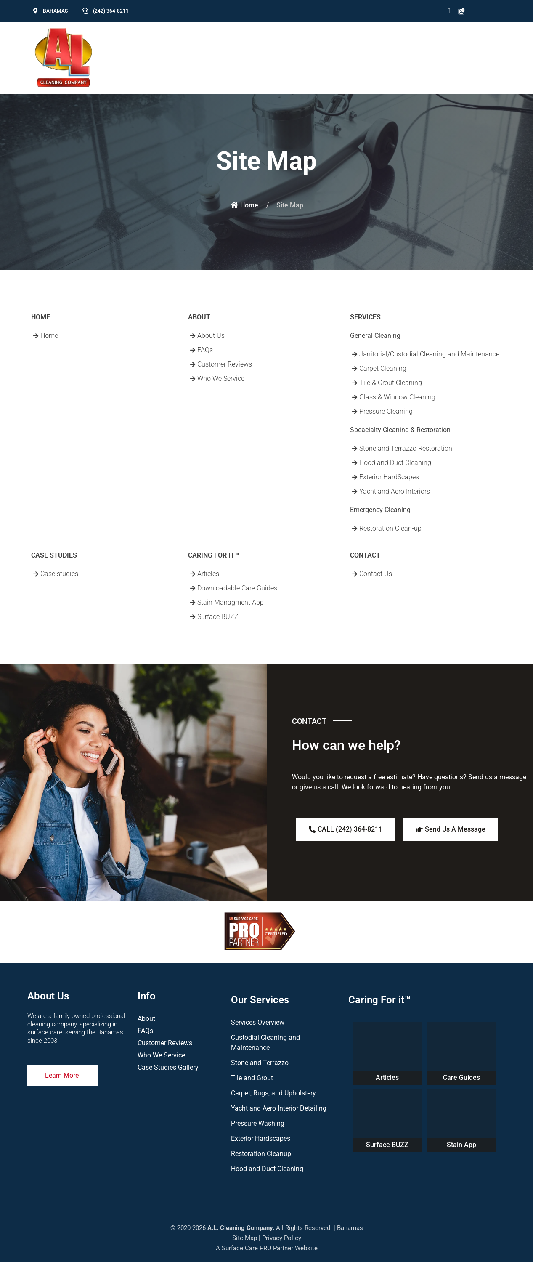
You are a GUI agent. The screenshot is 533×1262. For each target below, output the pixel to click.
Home (244, 205)
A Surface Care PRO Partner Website (267, 1248)
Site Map (244, 1238)
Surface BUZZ (387, 1145)
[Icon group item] (445, 11)
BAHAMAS (55, 11)
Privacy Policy (281, 1238)
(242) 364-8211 (111, 11)
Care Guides (461, 1077)
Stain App (461, 1145)
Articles (387, 1077)
